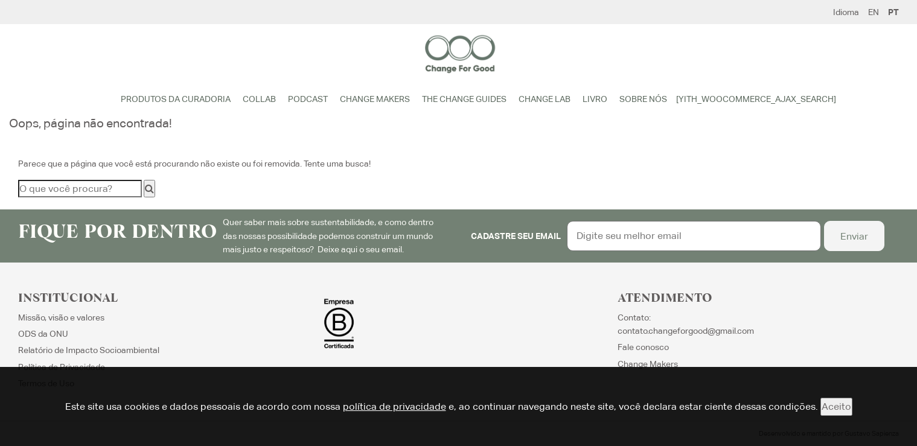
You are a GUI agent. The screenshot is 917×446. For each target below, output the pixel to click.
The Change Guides (464, 99)
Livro (595, 99)
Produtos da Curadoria (176, 99)
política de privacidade (394, 406)
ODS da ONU (43, 334)
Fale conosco (643, 347)
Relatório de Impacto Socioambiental (88, 350)
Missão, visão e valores (61, 317)
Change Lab (544, 99)
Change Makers (375, 99)
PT (893, 12)
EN (873, 12)
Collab (259, 99)
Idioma (846, 12)
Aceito (836, 406)
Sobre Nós (643, 99)
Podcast (308, 99)
